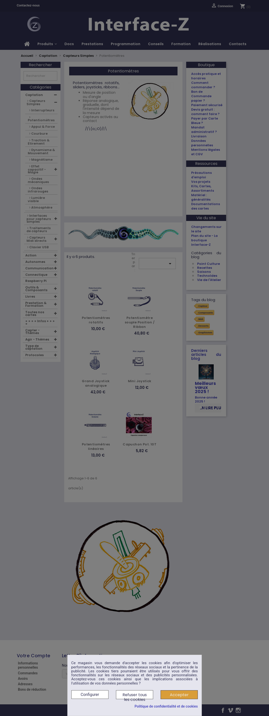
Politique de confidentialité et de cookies (166, 706)
